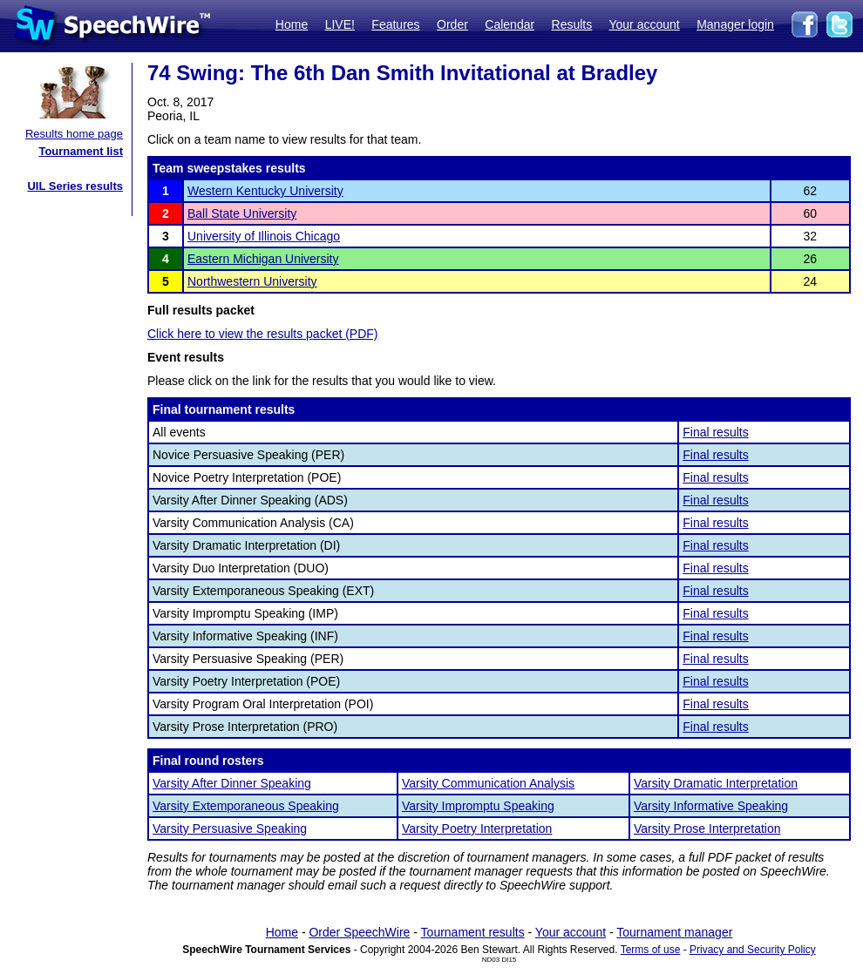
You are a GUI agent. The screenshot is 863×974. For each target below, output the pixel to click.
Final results (715, 432)
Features (395, 24)
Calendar (509, 24)
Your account (643, 24)
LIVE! (340, 24)
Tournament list (80, 151)
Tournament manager (674, 932)
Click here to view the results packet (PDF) (262, 334)
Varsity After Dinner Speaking (232, 783)
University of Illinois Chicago (263, 236)
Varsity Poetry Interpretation (477, 828)
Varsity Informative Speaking (711, 806)
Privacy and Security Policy (753, 950)
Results (572, 24)
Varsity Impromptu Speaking (478, 806)
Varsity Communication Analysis (488, 783)
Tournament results (473, 932)
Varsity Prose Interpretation (707, 828)
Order (452, 24)
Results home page (74, 133)
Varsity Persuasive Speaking (230, 828)
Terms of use (651, 950)
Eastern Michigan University (263, 259)
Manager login (735, 24)
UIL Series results (75, 186)
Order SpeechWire (359, 932)
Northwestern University (252, 281)
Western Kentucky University (265, 191)
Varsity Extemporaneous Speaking (246, 806)
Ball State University (241, 213)
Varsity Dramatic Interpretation (716, 783)
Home (291, 24)
